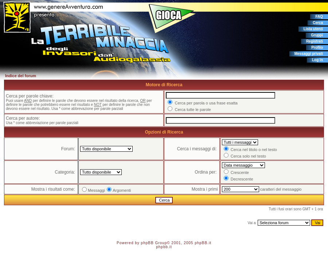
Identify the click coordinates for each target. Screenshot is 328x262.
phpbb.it (164, 247)
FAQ (319, 17)
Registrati (314, 41)
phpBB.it (203, 243)
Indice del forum (20, 76)
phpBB (147, 243)
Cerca (318, 23)
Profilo (317, 47)
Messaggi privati (308, 54)
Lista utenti (313, 29)
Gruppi (317, 35)
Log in (317, 60)
